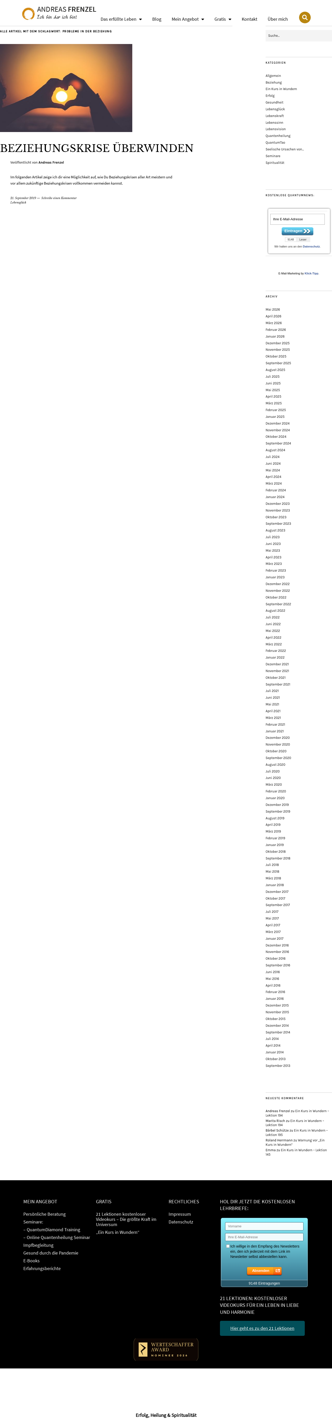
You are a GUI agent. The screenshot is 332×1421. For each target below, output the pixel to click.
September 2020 (278, 758)
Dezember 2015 (277, 1005)
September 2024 (278, 443)
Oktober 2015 (276, 1019)
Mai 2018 (272, 871)
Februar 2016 (275, 992)
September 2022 (278, 604)
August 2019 (275, 818)
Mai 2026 (273, 309)
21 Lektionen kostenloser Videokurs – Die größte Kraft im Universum (126, 1219)
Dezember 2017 (277, 892)
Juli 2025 (273, 376)
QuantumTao (275, 142)
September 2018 (278, 858)
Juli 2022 (273, 617)
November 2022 (278, 591)
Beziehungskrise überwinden (105, 148)
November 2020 (278, 744)
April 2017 (273, 925)
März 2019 (273, 831)
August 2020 (275, 765)
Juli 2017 (272, 912)
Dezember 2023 (278, 504)
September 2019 (278, 811)
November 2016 (277, 952)
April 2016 (273, 985)
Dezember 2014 (277, 1026)
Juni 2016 (273, 972)
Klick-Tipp (311, 273)
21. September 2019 (23, 198)
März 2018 (273, 878)
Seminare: (33, 1222)
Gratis (223, 19)
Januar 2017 (274, 939)
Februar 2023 (276, 570)
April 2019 (273, 825)
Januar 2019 (275, 845)
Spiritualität (275, 163)
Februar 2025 (276, 410)
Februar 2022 (276, 651)
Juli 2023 (273, 537)
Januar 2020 (275, 798)
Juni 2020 (273, 778)
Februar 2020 (276, 791)
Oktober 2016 (276, 958)
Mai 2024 (273, 470)
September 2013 (278, 1066)
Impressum (180, 1214)
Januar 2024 (275, 497)
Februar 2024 (276, 490)
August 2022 (275, 611)
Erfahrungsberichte (42, 1268)
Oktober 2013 (276, 1059)
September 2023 (278, 524)
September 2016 (278, 965)
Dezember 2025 (278, 343)
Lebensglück (18, 202)
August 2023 (275, 530)
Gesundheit (274, 102)
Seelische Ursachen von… (285, 149)
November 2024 (278, 430)
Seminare (273, 156)
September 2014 (278, 1032)
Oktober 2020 (276, 751)
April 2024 (273, 477)
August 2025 (275, 370)
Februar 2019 (275, 838)
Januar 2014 (275, 1052)
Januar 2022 (275, 657)
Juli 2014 (272, 1039)
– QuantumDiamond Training (51, 1230)
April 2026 (273, 316)
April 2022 (273, 637)
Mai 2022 (273, 631)
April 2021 (273, 711)
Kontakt (249, 19)
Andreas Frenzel (51, 162)
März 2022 (274, 644)
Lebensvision (276, 129)
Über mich (278, 19)
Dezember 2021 (277, 664)
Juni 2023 (273, 544)
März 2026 (274, 323)
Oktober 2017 (275, 898)
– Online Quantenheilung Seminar (56, 1237)
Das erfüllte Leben (121, 19)
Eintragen (293, 231)
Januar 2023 (275, 577)
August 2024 (275, 450)
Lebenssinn (274, 123)
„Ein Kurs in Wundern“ (118, 1232)
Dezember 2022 (278, 584)
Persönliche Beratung (44, 1214)
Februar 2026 (276, 330)
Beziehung (274, 82)
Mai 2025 (273, 390)
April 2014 (273, 1045)
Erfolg (270, 96)
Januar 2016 (275, 999)
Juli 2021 (272, 691)
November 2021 (277, 671)
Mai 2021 (272, 704)
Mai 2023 (273, 550)
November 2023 (278, 510)
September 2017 (278, 905)
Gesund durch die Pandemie (50, 1253)
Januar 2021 (275, 731)
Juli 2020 (273, 771)
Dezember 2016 (277, 945)
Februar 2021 (275, 724)
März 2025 (274, 403)
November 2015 (277, 1012)
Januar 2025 (275, 417)
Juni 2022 (273, 624)
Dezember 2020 (278, 738)
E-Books (31, 1261)
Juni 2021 (273, 697)
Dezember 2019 (277, 805)
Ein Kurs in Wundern (281, 89)
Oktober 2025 (276, 356)
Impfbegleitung (38, 1245)
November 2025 (278, 350)
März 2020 (274, 784)
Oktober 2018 (276, 852)
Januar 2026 (275, 336)
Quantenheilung (278, 136)
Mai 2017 (272, 918)
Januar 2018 (275, 885)
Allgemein (273, 76)
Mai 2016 (272, 979)
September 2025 (278, 363)
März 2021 (273, 718)
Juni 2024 (273, 463)
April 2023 (273, 557)
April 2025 (273, 396)
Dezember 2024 (277, 423)
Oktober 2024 (276, 437)
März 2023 (274, 564)
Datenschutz (311, 246)
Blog (156, 19)
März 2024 (274, 483)
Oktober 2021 (276, 678)
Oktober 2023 (276, 517)
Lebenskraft (275, 116)
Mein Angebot (188, 19)
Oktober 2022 (276, 597)
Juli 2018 (272, 865)
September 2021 (278, 684)
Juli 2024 (273, 457)
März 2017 (273, 932)
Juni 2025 (273, 383)
